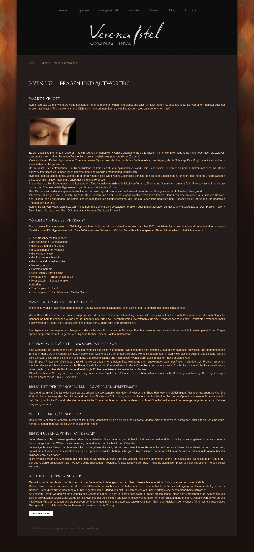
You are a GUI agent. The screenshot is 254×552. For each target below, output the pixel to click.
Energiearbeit (108, 10)
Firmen (155, 10)
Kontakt (190, 10)
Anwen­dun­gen (41, 513)
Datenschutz (77, 528)
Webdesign (92, 528)
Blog (172, 10)
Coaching (134, 10)
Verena (62, 10)
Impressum (60, 528)
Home (32, 62)
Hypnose (83, 10)
